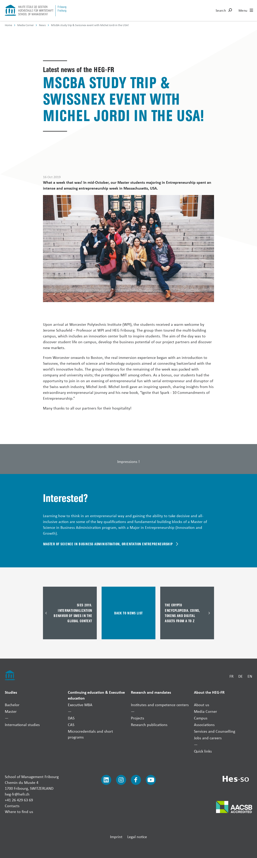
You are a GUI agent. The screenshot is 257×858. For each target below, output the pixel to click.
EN (250, 676)
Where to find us (19, 811)
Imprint (116, 836)
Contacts (12, 805)
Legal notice (137, 836)
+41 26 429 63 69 (19, 800)
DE (240, 676)
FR (231, 676)
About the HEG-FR (209, 692)
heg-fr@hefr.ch (17, 794)
